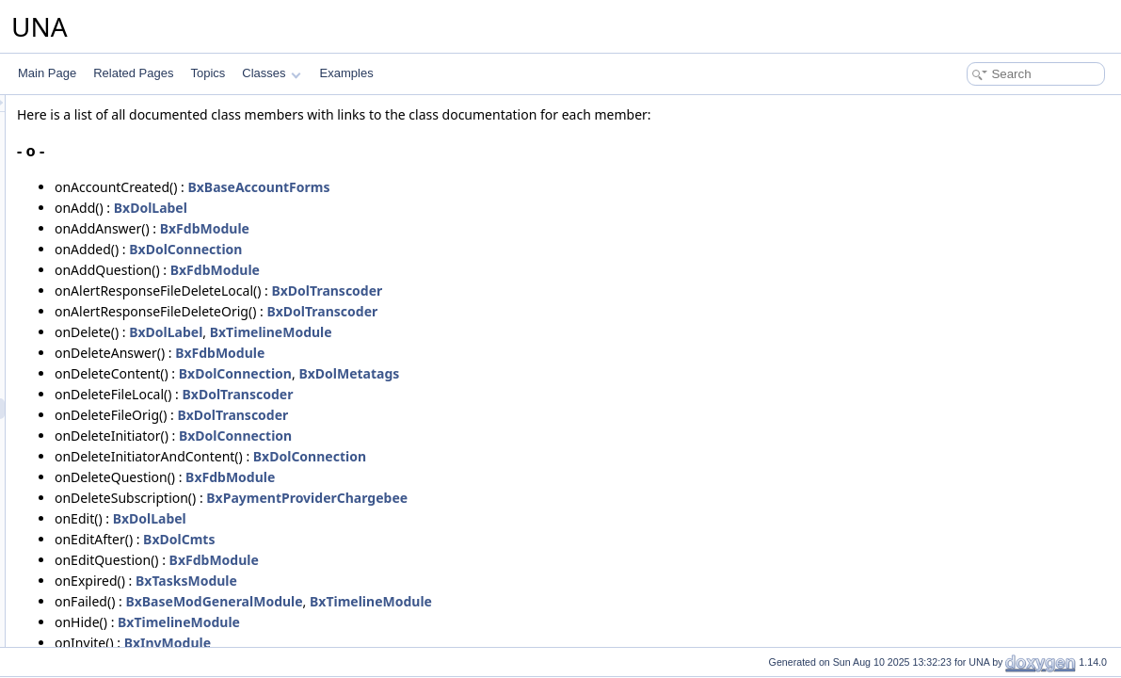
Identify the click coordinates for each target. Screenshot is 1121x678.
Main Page (47, 73)
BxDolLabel (386, 208)
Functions (91, 595)
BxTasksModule (421, 580)
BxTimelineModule (506, 332)
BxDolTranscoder (561, 290)
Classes (271, 73)
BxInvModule (403, 643)
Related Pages (133, 73)
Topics (207, 73)
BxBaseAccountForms (494, 187)
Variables (90, 615)
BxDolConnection (420, 249)
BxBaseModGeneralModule (448, 601)
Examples (347, 73)
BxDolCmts (414, 539)
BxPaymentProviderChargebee (542, 498)
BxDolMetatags (584, 373)
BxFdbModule (440, 228)
